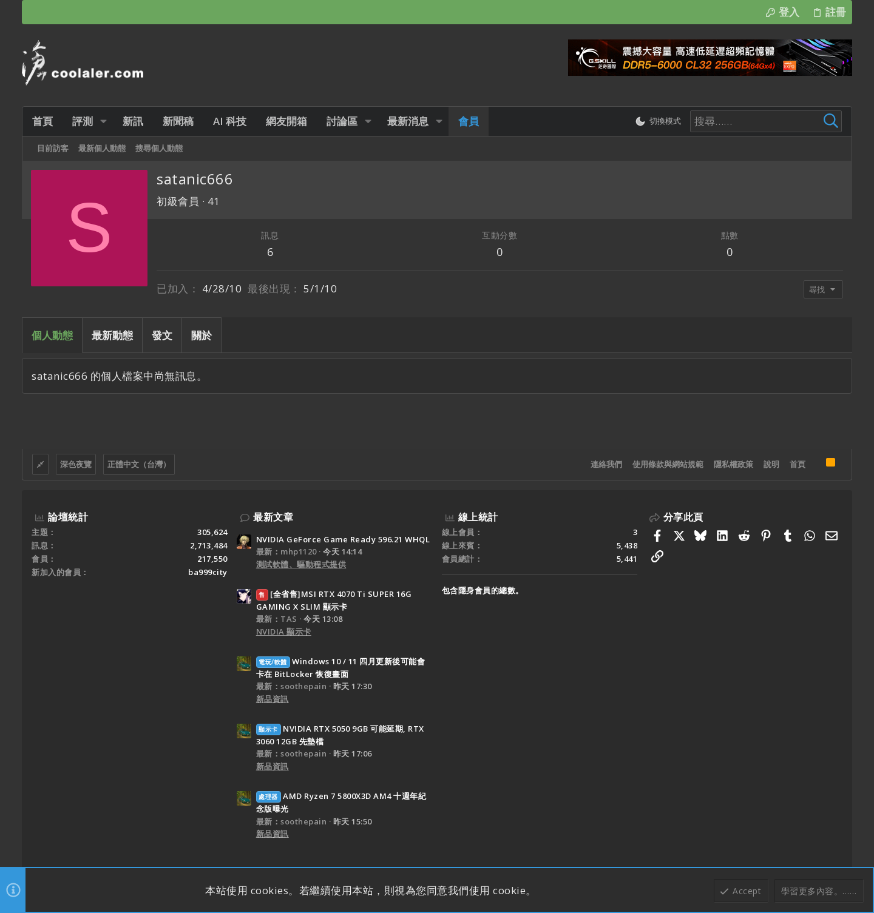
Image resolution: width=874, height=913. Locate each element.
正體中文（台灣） (139, 464)
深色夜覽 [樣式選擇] (76, 464)
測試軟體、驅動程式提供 (301, 564)
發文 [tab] (162, 335)
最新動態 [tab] (112, 335)
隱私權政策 (733, 464)
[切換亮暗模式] (658, 121)
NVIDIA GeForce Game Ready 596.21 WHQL (343, 539)
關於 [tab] (201, 335)
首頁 (797, 464)
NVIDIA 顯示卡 (283, 631)
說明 (771, 464)
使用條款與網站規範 (667, 464)
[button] (103, 121)
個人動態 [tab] (52, 335)
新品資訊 (272, 698)
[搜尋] (766, 121)
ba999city (208, 572)
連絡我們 (606, 464)
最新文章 (273, 517)
